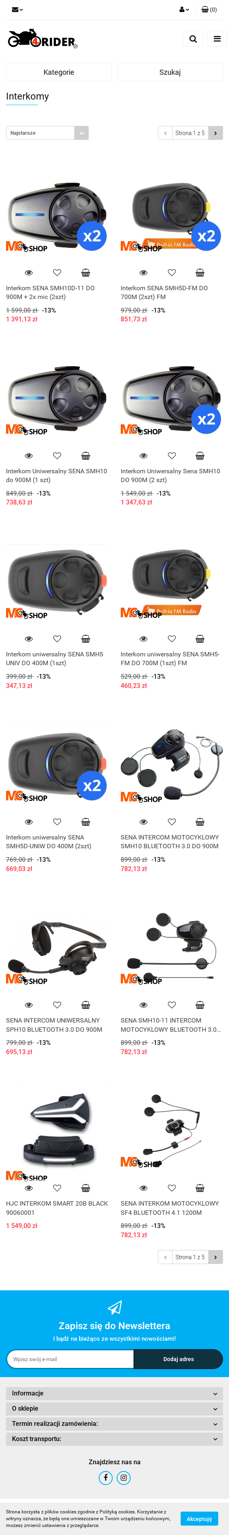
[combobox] (47, 133)
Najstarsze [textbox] (23, 133)
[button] (209, 10)
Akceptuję (199, 1519)
